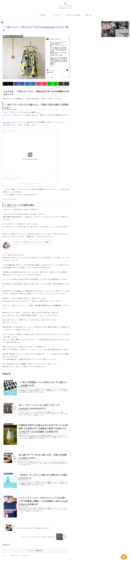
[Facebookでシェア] (19, 84)
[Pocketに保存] (41, 84)
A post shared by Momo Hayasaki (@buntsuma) (30, 183)
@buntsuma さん (8, 122)
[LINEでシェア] (52, 84)
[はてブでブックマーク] (30, 84)
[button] (63, 84)
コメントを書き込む (36, 550)
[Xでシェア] (8, 84)
